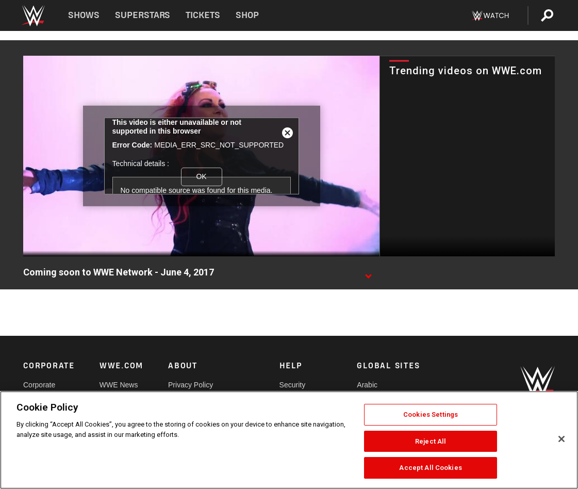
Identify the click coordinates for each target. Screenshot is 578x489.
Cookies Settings (430, 414)
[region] (289, 440)
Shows (84, 15)
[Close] (561, 439)
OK (201, 176)
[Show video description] (368, 273)
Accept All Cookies (430, 467)
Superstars (143, 15)
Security (292, 385)
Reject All (430, 441)
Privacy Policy (190, 385)
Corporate (39, 385)
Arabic (367, 385)
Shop (247, 15)
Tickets (203, 15)
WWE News (119, 385)
